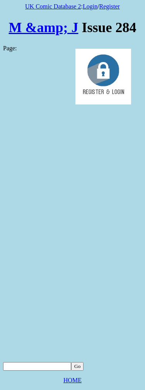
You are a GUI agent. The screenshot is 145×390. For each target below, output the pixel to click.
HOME (72, 380)
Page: (10, 48)
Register (109, 6)
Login (90, 6)
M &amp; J (43, 27)
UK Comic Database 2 (53, 6)
